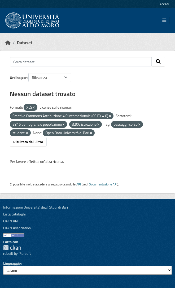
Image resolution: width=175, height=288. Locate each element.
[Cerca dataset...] (81, 61)
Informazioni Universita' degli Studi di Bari (35, 207)
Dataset (24, 42)
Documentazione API (103, 184)
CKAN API (10, 221)
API (78, 184)
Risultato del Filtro (28, 142)
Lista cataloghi (14, 214)
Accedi (164, 4)
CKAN (12, 248)
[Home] (8, 42)
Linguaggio (12, 263)
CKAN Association (17, 228)
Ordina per (18, 77)
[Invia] (158, 61)
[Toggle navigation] (164, 20)
